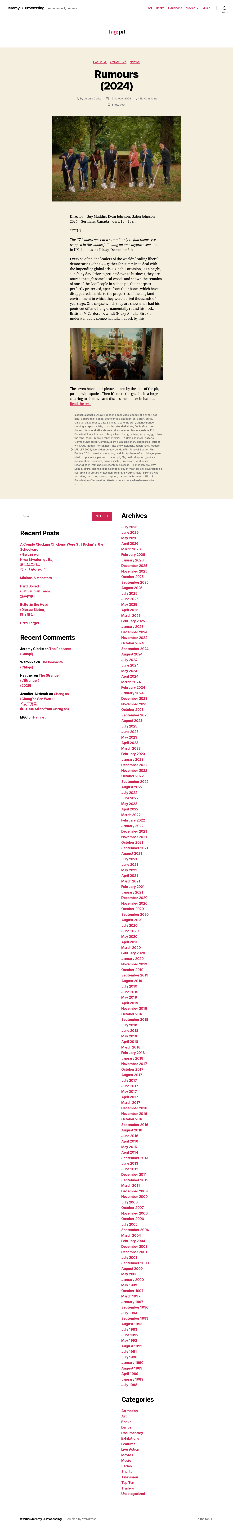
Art (150, 8)
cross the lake (111, 426)
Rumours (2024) (116, 80)
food (88, 438)
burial (149, 418)
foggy (149, 434)
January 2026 (132, 560)
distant (78, 430)
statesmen (106, 472)
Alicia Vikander (105, 414)
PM (123, 457)
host (107, 445)
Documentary (132, 1433)
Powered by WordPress (81, 1519)
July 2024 (129, 660)
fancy (125, 434)
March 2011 (130, 1186)
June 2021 (129, 865)
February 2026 (133, 555)
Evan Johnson (95, 434)
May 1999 (129, 1285)
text (89, 476)
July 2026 (129, 527)
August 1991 (131, 1346)
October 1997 (132, 1291)
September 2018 (134, 1020)
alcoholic (89, 414)
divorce (88, 430)
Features (100, 61)
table (138, 472)
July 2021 (129, 859)
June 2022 (130, 798)
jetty (146, 445)
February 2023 (133, 754)
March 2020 (131, 948)
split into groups (89, 472)
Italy (131, 445)
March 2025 (130, 616)
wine (152, 480)
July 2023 (129, 726)
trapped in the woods (131, 476)
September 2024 (135, 649)
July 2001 (129, 1258)
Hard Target (29, 623)
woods (78, 484)
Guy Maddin (88, 445)
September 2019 (134, 975)
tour (95, 476)
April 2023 (129, 743)
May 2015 (129, 1147)
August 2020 (132, 920)
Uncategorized (133, 1494)
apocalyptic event (140, 414)
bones (99, 418)
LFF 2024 (85, 449)
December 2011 (134, 1175)
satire (87, 468)
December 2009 (134, 1191)
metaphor (108, 453)
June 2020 (130, 931)
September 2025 (134, 582)
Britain (140, 418)
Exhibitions (175, 8)
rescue (125, 465)
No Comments (148, 98)
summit (118, 472)
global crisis (143, 441)
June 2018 (129, 1031)
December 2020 (134, 898)
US (146, 476)
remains (96, 465)
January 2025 (132, 627)
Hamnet (39, 717)
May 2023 (129, 737)
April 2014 (129, 1152)
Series (126, 1466)
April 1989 (129, 1374)
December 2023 (134, 699)
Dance (126, 1427)
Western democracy (119, 480)
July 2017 (129, 1081)
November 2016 (134, 1114)
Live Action (118, 61)
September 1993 (134, 1318)
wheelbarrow (140, 480)
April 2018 (129, 1042)
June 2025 (130, 599)
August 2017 (131, 1075)
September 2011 (134, 1180)
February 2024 (133, 687)
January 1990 (132, 1363)
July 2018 (129, 1025)
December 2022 (134, 765)
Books (160, 8)
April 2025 (129, 610)
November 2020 (134, 903)
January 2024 (132, 693)
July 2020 (129, 926)
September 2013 (134, 1158)
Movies (190, 8)
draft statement (103, 430)
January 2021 (132, 892)
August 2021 (131, 854)
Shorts (126, 1472)
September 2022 (134, 782)
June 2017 (129, 1086)
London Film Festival (127, 449)
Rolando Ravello (140, 465)
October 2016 (132, 1119)
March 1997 (130, 1296)
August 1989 (131, 1368)
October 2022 (132, 776)
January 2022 (132, 826)
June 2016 (129, 1136)
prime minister (111, 461)
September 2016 (134, 1125)
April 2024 (129, 676)
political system (136, 457)
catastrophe (92, 422)
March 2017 (130, 1103)
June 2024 (130, 665)
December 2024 (134, 632)
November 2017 (134, 1064)
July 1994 (129, 1313)
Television (129, 1477)
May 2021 (129, 870)
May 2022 (129, 804)
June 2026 (130, 533)
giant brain (116, 441)
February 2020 (133, 953)
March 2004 (131, 1235)
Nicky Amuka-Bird (133, 453)
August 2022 (131, 787)
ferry (142, 434)
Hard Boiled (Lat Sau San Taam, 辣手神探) (35, 591)
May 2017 (129, 1092)
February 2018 (133, 1053)
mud (118, 453)
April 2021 (129, 876)
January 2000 (132, 1280)
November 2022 (134, 771)
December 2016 (134, 1108)
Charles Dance (145, 422)
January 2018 (132, 1058)
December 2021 (134, 831)
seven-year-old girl (132, 468)
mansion (97, 453)
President (96, 461)
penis (158, 453)
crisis (99, 426)
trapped (112, 476)
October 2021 (132, 842)
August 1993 (131, 1324)
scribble (115, 468)
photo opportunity (85, 457)
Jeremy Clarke (92, 98)
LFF (76, 449)
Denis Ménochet (144, 426)
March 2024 (131, 682)
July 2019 (129, 986)
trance (102, 476)
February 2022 (133, 820)
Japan (139, 445)
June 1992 (129, 1335)
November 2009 (134, 1197)
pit (118, 457)
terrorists (79, 476)
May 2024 (129, 671)
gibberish (129, 441)
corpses (90, 426)
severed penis (153, 468)
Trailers (127, 1488)
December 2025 (134, 566)
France (97, 438)
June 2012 (129, 1169)
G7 (123, 438)
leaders (155, 445)
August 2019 (131, 981)
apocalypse (122, 414)
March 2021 (130, 881)
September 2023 (134, 715)
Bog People (87, 418)
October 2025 (132, 577)
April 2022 (129, 809)
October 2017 (132, 1069)
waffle (90, 480)
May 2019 (129, 997)
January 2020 (132, 959)
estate (145, 430)
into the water (120, 445)
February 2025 (133, 621)
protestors (128, 461)
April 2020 (129, 942)
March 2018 (130, 1047)
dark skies (127, 426)
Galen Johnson (134, 438)
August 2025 (131, 588)
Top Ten (127, 1483)
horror (100, 445)
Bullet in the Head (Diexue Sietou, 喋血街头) (34, 610)
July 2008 (129, 1202)
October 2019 (132, 970)
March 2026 (131, 549)
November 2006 (134, 1213)
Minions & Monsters (36, 578)
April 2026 (129, 544)
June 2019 (129, 992)
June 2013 (129, 1163)
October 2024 (132, 643)
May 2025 (129, 605)
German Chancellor (85, 441)
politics (150, 457)
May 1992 (129, 1341)
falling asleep (112, 434)
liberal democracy (102, 449)
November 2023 (134, 704)
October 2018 (132, 1014)
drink (117, 430)
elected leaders (130, 430)
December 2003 (134, 1247)
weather (101, 480)
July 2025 (129, 593)
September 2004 (135, 1230)
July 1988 (129, 1385)
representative (111, 465)
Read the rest (80, 404)
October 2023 (132, 710)
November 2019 (134, 964)
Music (206, 8)
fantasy (134, 434)
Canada (78, 422)
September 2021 (134, 848)
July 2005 (129, 1224)
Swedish (129, 472)
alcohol (78, 414)
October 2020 (132, 909)
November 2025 (134, 571)
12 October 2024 (120, 98)
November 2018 (134, 1008)
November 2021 (134, 837)
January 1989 (132, 1379)
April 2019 (129, 1003)
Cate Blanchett (109, 422)
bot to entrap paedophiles (120, 418)
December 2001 (134, 1252)
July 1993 (129, 1329)
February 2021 (133, 887)
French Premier (111, 438)
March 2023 (130, 748)
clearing (79, 426)
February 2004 (133, 1241)
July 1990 (129, 1357)
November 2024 (134, 638)
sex (76, 472)
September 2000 (135, 1263)
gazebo (149, 438)
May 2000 (129, 1274)
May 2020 (129, 937)
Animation (129, 1411)
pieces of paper (106, 457)
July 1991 (129, 1352)
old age (149, 453)
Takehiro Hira (150, 472)
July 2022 (129, 793)
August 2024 (132, 654)
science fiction (100, 468)
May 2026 (129, 538)
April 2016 (129, 1141)
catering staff (127, 422)
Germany (103, 441)
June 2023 (130, 732)
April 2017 (129, 1097)
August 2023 (131, 721)
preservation (82, 461)
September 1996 (134, 1307)
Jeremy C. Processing (25, 8)
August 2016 (131, 1130)
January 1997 (132, 1302)
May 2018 (129, 1036)
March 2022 (130, 815)
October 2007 (132, 1208)
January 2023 (132, 760)
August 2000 (132, 1269)
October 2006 (132, 1219)
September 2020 (135, 914)
